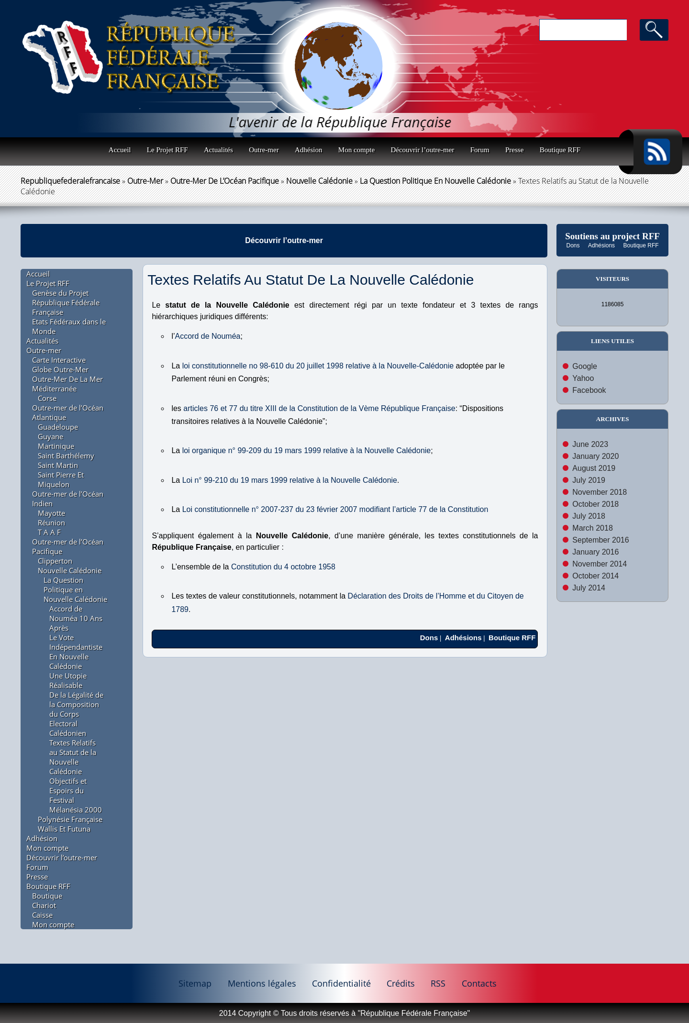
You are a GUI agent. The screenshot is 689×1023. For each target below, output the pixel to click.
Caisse (42, 915)
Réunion (51, 522)
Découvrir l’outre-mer (422, 150)
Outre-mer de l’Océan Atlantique (67, 412)
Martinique (56, 446)
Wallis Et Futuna (64, 829)
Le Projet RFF (167, 150)
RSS (438, 983)
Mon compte (356, 150)
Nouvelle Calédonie (319, 181)
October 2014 (595, 576)
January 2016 (595, 552)
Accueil (120, 150)
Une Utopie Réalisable (68, 680)
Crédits (401, 983)
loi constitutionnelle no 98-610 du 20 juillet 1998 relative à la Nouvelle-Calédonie (318, 366)
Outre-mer (263, 150)
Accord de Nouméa (208, 336)
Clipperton (55, 561)
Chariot (44, 905)
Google (584, 366)
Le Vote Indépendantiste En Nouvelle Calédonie (75, 652)
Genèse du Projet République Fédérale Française (66, 302)
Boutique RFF (560, 150)
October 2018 (595, 504)
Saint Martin (58, 465)
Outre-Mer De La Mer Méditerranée (67, 383)
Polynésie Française (70, 819)
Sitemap (194, 983)
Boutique (47, 896)
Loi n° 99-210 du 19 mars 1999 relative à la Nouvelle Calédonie (289, 480)
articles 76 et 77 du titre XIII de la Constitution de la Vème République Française (319, 408)
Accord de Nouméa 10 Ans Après (75, 618)
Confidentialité (341, 983)
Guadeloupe (58, 427)
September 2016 (600, 540)
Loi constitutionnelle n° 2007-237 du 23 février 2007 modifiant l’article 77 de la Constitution (335, 509)
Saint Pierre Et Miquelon (61, 479)
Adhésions (601, 245)
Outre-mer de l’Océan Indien (67, 498)
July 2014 (588, 588)
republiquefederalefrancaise (70, 181)
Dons (573, 245)
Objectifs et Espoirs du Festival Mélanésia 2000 (75, 795)
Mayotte (51, 513)
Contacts (479, 983)
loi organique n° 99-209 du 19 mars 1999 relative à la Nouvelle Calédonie (306, 450)
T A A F (49, 532)
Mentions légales (262, 983)
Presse (514, 150)
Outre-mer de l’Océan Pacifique (224, 181)
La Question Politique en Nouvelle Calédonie (435, 181)
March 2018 (592, 528)
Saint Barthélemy (66, 455)
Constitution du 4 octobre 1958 (283, 567)
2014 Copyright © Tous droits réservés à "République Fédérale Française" (344, 1013)
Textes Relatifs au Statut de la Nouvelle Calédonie (72, 757)
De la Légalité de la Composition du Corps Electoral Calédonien (76, 714)
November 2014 (599, 564)
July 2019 (588, 480)
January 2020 (595, 456)
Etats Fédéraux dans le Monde (69, 326)
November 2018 (599, 492)
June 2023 (590, 444)
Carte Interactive (59, 360)
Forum (479, 150)
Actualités (218, 150)
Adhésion (308, 150)
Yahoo (583, 378)
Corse (47, 398)
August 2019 (593, 468)
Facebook (589, 390)
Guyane (50, 436)
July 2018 (588, 516)
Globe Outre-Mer (60, 369)
